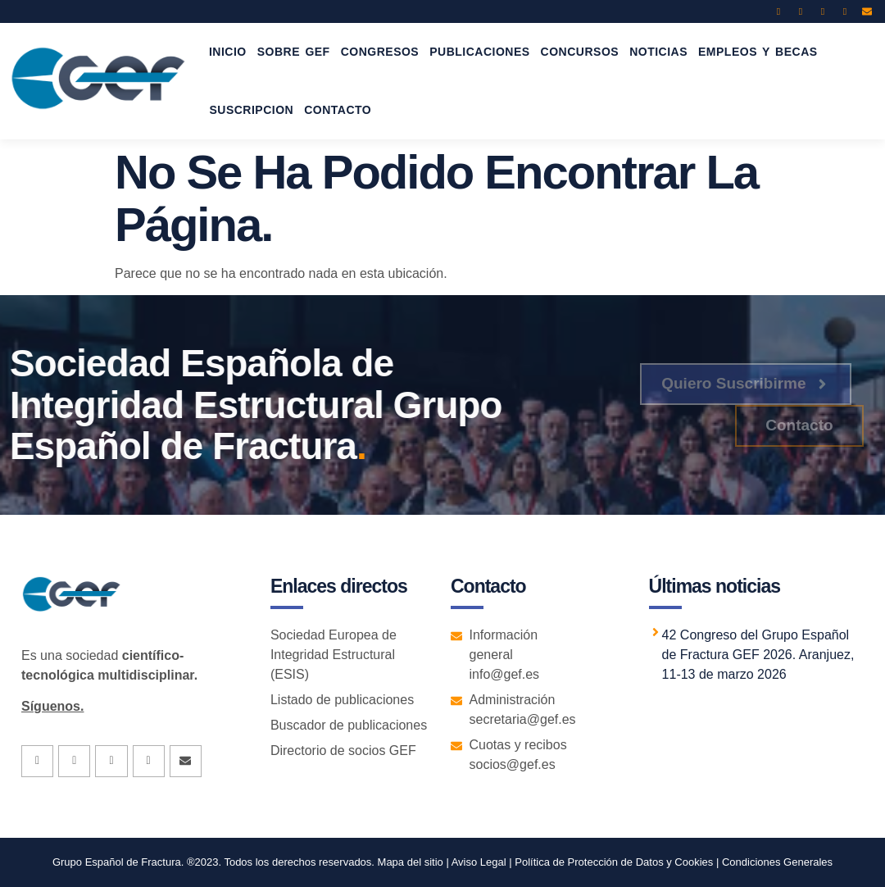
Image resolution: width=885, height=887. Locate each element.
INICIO (228, 51)
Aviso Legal (477, 862)
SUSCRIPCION (251, 109)
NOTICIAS (658, 51)
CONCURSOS (580, 51)
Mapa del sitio (410, 862)
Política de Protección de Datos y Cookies (614, 862)
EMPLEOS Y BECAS (758, 51)
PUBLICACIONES (479, 51)
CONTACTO (337, 109)
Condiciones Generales (777, 862)
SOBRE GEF (293, 51)
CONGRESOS (380, 51)
